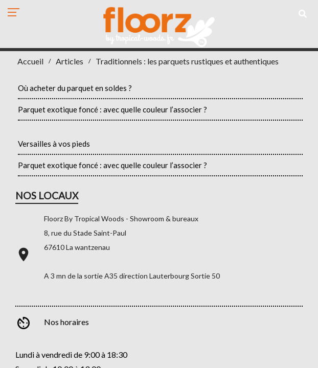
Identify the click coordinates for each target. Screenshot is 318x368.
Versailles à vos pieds (54, 143)
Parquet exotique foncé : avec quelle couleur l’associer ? (112, 109)
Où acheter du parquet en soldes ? (75, 88)
